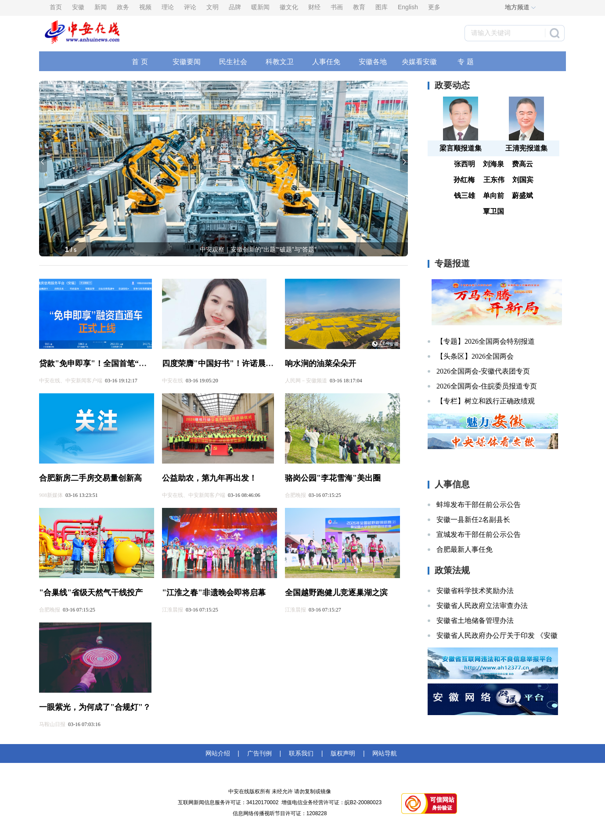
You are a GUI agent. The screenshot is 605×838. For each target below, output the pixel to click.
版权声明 (343, 753)
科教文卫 (280, 61)
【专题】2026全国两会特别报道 (485, 341)
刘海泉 (493, 164)
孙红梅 (464, 179)
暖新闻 (260, 7)
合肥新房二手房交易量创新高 (90, 478)
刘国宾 (522, 179)
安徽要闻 (187, 61)
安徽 (78, 7)
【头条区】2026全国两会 (475, 356)
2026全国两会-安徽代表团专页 (483, 371)
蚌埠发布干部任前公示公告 (478, 504)
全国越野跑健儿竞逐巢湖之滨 (336, 592)
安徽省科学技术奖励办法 (475, 590)
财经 (314, 7)
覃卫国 (493, 211)
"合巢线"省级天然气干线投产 (91, 592)
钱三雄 (464, 195)
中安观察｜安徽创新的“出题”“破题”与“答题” (258, 249)
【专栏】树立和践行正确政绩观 (485, 401)
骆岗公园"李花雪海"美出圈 (333, 478)
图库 (381, 7)
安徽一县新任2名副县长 (473, 519)
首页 (56, 7)
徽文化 (289, 7)
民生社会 (233, 61)
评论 (190, 7)
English (408, 7)
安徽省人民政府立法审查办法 (482, 605)
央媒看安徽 (419, 61)
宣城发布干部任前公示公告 (478, 534)
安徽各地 (373, 61)
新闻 (100, 7)
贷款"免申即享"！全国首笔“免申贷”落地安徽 (118, 363)
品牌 (235, 7)
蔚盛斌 (522, 195)
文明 (212, 7)
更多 (434, 7)
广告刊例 (259, 753)
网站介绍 (219, 753)
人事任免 (326, 61)
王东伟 (493, 179)
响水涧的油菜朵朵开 (320, 363)
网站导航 (383, 753)
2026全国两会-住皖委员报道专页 (486, 386)
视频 (145, 7)
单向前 (493, 195)
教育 (359, 7)
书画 (337, 7)
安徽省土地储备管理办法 (475, 620)
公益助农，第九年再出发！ (209, 478)
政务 (123, 7)
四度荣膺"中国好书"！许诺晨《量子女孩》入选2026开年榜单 (269, 363)
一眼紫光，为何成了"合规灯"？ (95, 707)
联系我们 (301, 753)
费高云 (522, 164)
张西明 (464, 164)
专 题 (465, 61)
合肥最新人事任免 (464, 549)
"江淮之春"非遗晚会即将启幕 (214, 592)
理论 (168, 7)
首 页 (140, 61)
